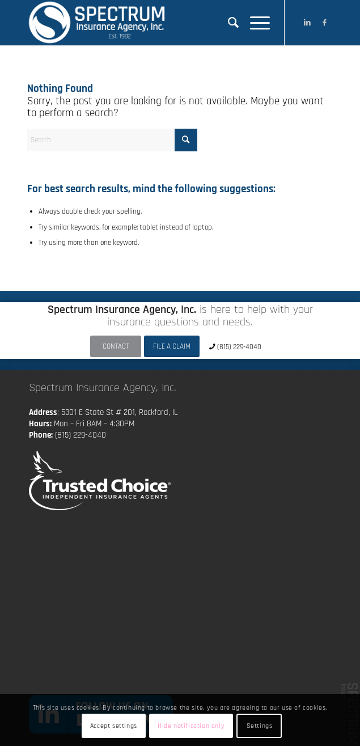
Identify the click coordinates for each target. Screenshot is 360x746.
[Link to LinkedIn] (307, 22)
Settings (260, 726)
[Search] (228, 22)
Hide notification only (191, 726)
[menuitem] (228, 22)
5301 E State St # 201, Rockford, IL (119, 412)
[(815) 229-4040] (236, 347)
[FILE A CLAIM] (172, 347)
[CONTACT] (115, 347)
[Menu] (254, 22)
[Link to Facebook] (324, 22)
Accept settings (113, 726)
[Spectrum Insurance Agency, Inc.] (149, 22)
